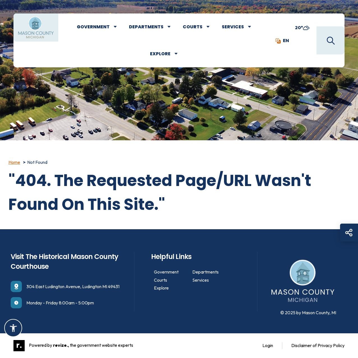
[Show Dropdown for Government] (119, 27)
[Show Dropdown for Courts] (212, 27)
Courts (192, 27)
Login (267, 345)
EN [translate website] (282, 40)
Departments (146, 27)
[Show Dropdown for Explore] (180, 54)
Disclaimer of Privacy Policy (318, 345)
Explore (160, 54)
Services (233, 27)
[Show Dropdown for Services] (253, 27)
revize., (61, 345)
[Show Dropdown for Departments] (173, 27)
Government (93, 27)
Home (14, 162)
